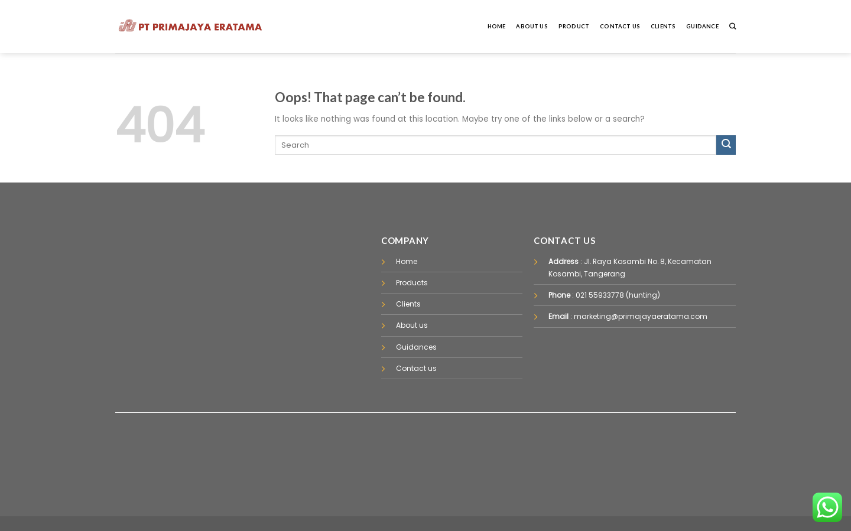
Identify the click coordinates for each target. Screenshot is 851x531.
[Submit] (726, 145)
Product (573, 26)
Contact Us (620, 26)
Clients (663, 26)
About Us (532, 26)
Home (497, 26)
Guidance (702, 26)
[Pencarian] (732, 26)
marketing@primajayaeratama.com (640, 316)
